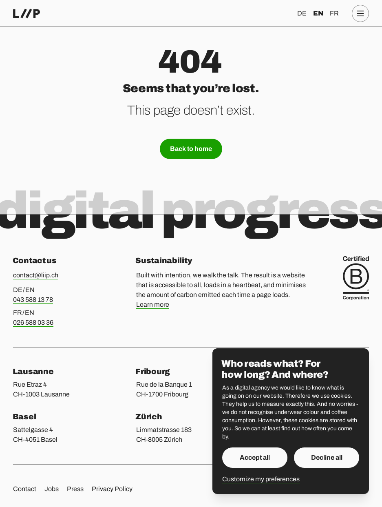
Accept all (255, 457)
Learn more (152, 304)
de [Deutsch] (302, 13)
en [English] (318, 13)
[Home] (26, 13)
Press (75, 488)
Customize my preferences (261, 479)
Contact (24, 488)
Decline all (326, 457)
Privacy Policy (112, 488)
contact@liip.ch (35, 275)
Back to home (191, 148)
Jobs (51, 488)
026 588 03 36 (33, 322)
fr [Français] (334, 13)
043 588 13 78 (33, 299)
